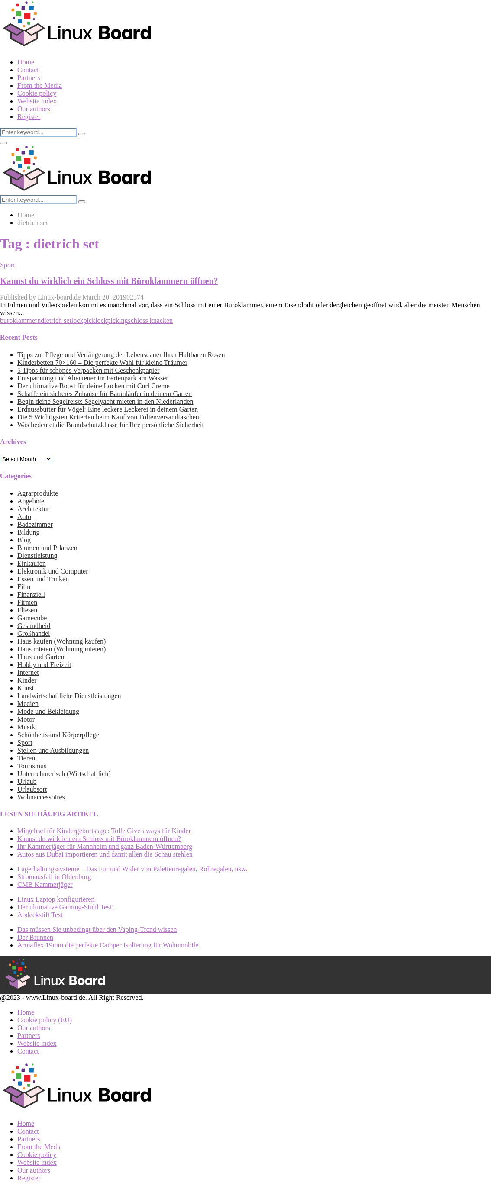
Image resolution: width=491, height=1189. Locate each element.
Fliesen (27, 610)
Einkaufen (31, 563)
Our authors (33, 109)
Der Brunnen (35, 937)
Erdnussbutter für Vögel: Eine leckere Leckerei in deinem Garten (107, 409)
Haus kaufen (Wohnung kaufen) (61, 641)
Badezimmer (35, 524)
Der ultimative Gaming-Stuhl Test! (65, 907)
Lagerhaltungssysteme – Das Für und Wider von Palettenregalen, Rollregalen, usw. (132, 869)
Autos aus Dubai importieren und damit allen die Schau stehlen (105, 854)
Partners (28, 77)
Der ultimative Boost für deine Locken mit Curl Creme (93, 386)
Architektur (33, 508)
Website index (37, 101)
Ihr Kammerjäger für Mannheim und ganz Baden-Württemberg (104, 846)
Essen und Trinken (43, 579)
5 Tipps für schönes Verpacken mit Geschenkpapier (88, 370)
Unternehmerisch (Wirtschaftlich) (64, 773)
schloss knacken (150, 320)
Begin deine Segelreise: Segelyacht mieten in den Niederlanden (105, 401)
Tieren (26, 758)
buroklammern (20, 320)
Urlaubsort (32, 789)
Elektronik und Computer (52, 571)
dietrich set (56, 320)
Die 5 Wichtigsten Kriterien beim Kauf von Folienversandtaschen (108, 417)
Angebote (30, 501)
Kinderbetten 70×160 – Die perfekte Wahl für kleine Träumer (102, 362)
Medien (28, 703)
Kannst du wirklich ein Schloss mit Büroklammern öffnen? (109, 281)
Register (28, 116)
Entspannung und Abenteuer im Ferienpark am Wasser (92, 378)
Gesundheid (33, 625)
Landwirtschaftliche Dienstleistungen (69, 695)
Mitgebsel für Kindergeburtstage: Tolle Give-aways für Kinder (104, 831)
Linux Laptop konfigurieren (56, 899)
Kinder (26, 680)
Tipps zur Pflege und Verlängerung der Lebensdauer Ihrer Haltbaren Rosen (121, 354)
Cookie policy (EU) (44, 1020)
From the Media (39, 85)
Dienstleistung (37, 555)
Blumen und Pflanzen (47, 547)
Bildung (28, 532)
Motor (26, 719)
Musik (26, 727)
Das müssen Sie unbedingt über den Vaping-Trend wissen (97, 929)
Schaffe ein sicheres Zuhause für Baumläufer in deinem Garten (104, 393)
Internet (28, 672)
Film (23, 586)
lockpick (83, 320)
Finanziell (31, 594)
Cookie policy (36, 93)
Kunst (25, 688)
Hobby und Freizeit (44, 664)
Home (25, 62)
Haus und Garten (40, 657)
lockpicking (111, 320)
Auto (24, 516)
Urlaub (26, 781)
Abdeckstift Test (40, 914)
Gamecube (32, 618)
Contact (28, 70)
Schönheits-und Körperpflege (58, 734)
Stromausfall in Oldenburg (54, 876)
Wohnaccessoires (41, 797)
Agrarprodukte (37, 493)
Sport (7, 265)
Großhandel (33, 633)
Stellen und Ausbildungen (53, 750)
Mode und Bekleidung (48, 711)
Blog (24, 540)
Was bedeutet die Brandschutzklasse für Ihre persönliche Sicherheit (110, 425)
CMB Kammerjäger (45, 884)
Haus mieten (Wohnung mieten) (61, 649)
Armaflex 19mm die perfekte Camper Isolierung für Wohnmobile (107, 945)
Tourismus (31, 766)
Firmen (27, 602)
